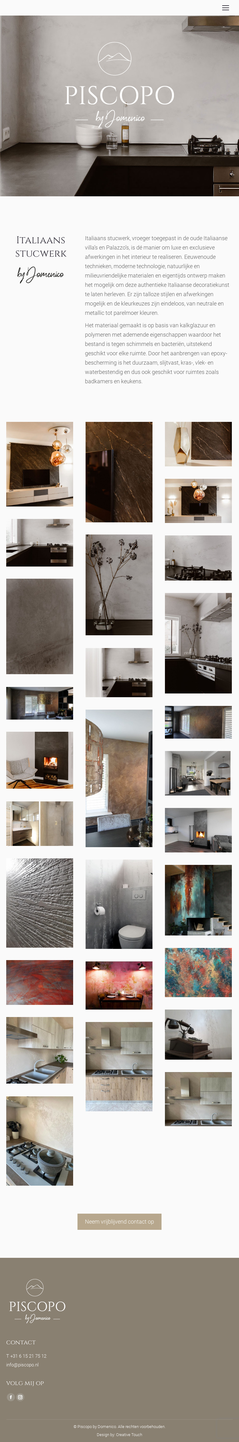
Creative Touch (129, 1434)
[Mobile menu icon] (225, 8)
